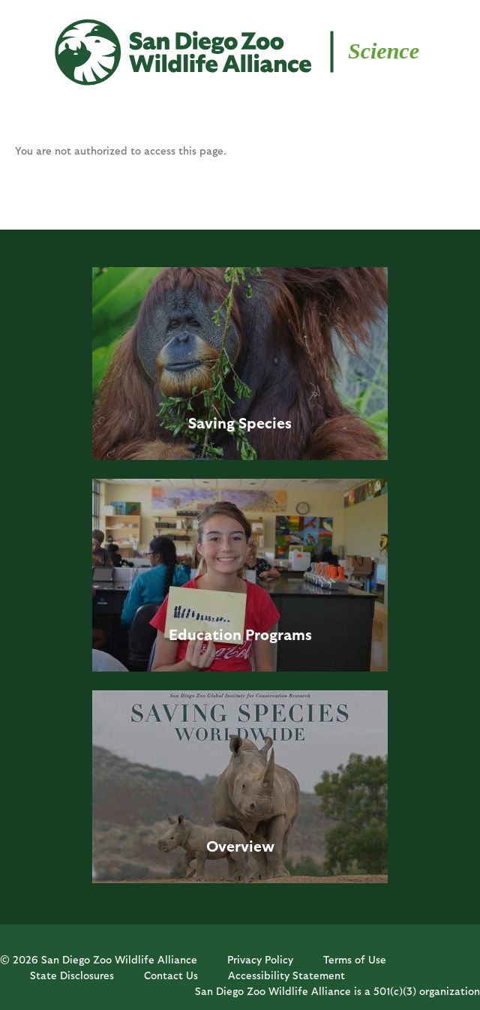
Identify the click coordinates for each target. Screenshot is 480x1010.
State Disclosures (72, 975)
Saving (211, 422)
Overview (240, 846)
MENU (37, 39)
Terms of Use (354, 959)
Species (265, 422)
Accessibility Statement (286, 975)
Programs (278, 634)
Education (205, 634)
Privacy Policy (260, 959)
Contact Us (171, 975)
